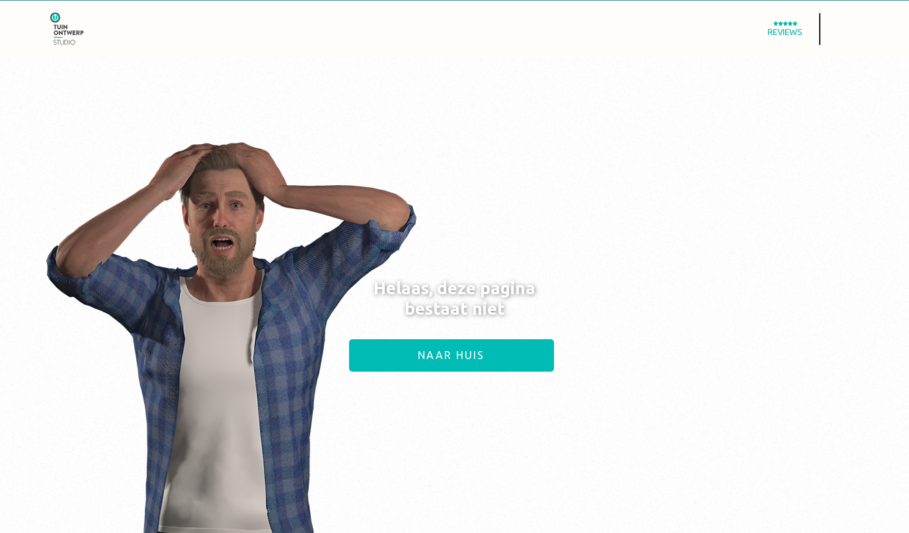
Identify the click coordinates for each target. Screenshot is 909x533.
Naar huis (451, 355)
